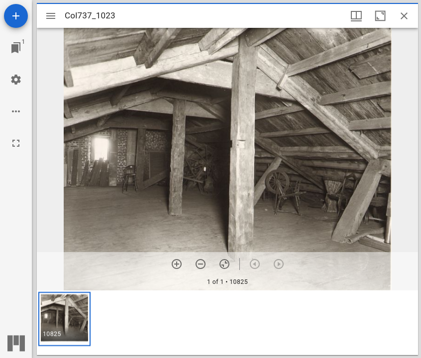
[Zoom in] (177, 264)
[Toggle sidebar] (51, 16)
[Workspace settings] (16, 79)
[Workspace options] (16, 111)
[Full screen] (16, 143)
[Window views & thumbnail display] (356, 16)
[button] (64, 319)
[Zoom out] (200, 264)
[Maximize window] (380, 16)
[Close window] (404, 16)
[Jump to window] (16, 48)
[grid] (227, 322)
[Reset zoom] (224, 264)
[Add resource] (16, 16)
